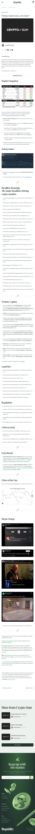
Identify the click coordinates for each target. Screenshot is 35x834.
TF (4, 335)
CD (31, 202)
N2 (23, 345)
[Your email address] (16, 777)
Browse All (17, 745)
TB (31, 218)
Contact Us (4, 818)
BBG (4, 419)
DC (4, 199)
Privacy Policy (5, 822)
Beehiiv (3, 665)
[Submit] (31, 777)
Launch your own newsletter (10, 661)
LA (29, 310)
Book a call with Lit (8, 655)
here (5, 658)
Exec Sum (4, 796)
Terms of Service (6, 820)
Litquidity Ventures (8, 645)
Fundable (22, 361)
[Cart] (32, 2)
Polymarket (11, 172)
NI (15, 327)
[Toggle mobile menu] (2, 2)
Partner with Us (5, 808)
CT (30, 206)
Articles (4, 7)
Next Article (29, 688)
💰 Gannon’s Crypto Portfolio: (9, 641)
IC (3, 358)
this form (4, 652)
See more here (11, 679)
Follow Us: (5, 636)
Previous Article (6, 688)
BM (31, 273)
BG (31, 340)
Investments (5, 806)
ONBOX (32, 830)
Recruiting (4, 810)
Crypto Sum (12, 7)
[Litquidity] (17, 2)
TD (4, 262)
